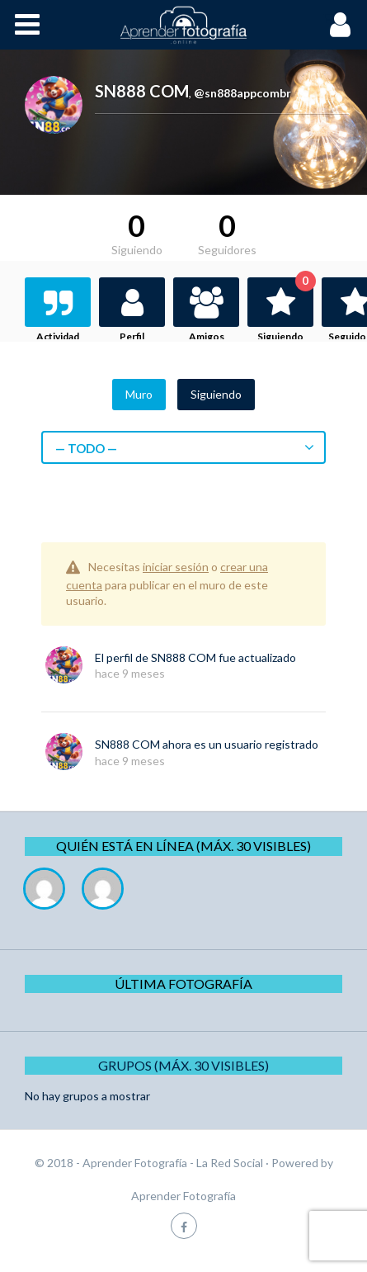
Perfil (132, 336)
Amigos (206, 336)
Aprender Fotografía (183, 1196)
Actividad (57, 336)
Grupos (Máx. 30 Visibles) (183, 1065)
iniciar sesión (176, 567)
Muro (139, 394)
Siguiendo (285, 310)
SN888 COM (183, 657)
